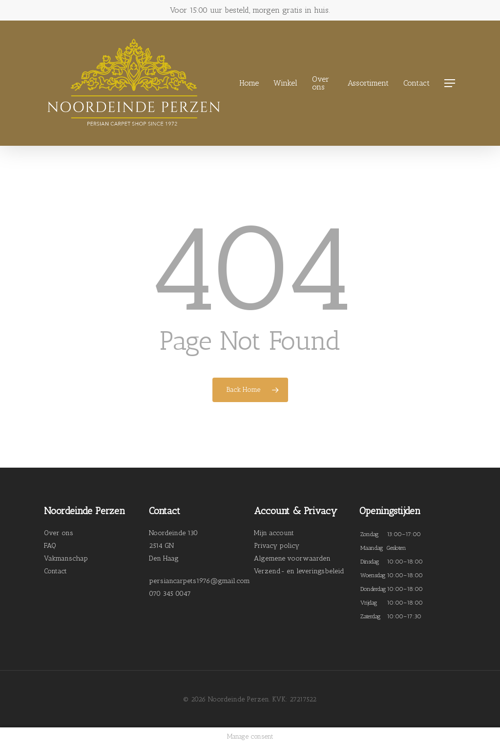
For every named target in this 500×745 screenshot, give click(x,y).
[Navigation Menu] (450, 83)
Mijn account (274, 533)
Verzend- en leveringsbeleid (299, 571)
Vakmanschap (66, 558)
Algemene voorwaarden (292, 558)
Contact (55, 571)
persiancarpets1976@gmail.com (199, 581)
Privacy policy (276, 546)
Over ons (58, 533)
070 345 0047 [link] (170, 593)
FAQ (50, 546)
